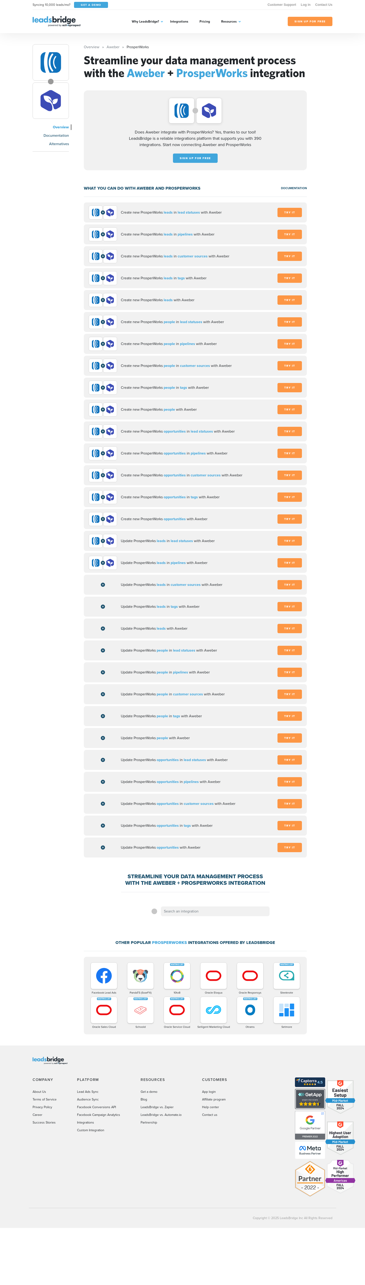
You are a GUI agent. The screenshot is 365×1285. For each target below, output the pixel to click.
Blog (144, 1099)
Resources (229, 21)
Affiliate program (214, 1099)
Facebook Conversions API (96, 1107)
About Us (39, 1091)
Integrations (179, 21)
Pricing (204, 21)
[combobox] (215, 911)
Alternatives (59, 144)
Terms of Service (45, 1099)
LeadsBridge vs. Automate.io (161, 1114)
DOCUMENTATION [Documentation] (294, 188)
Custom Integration (90, 1130)
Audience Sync (88, 1099)
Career (37, 1114)
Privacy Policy (42, 1107)
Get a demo (149, 1091)
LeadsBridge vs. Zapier (157, 1107)
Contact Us (323, 5)
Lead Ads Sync (87, 1091)
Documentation (56, 135)
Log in (306, 5)
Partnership (149, 1122)
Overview (61, 127)
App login (209, 1091)
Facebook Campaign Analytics (98, 1114)
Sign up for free (195, 158)
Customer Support (281, 5)
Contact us (209, 1114)
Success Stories (44, 1122)
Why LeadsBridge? (145, 21)
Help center (210, 1107)
